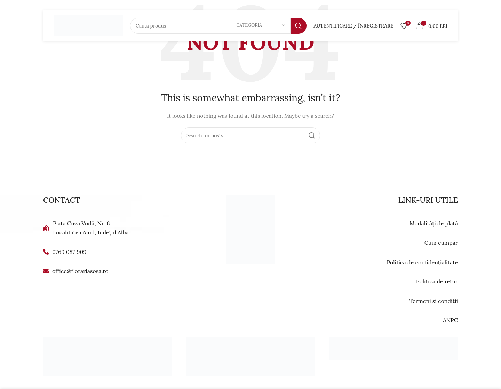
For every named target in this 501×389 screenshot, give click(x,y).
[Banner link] (107, 356)
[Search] (218, 26)
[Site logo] (88, 26)
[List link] (108, 228)
